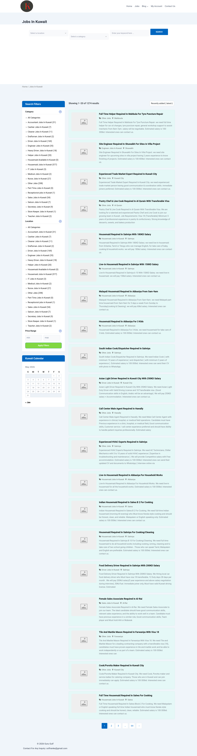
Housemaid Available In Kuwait (43, 160)
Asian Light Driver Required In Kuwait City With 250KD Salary (130, 378)
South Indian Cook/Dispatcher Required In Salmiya (124, 348)
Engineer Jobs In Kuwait (112, 148)
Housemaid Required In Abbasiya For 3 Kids (121, 321)
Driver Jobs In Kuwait (110, 383)
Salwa (130, 506)
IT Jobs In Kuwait (37, 169)
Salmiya (131, 239)
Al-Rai (125, 603)
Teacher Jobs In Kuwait (40, 216)
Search (159, 32)
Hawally (117, 413)
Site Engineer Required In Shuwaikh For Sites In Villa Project (129, 144)
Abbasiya (131, 296)
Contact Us (170, 6)
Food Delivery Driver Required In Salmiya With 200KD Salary (129, 565)
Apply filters (43, 345)
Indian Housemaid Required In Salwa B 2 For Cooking (126, 502)
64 (132, 725)
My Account (156, 6)
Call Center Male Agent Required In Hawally (121, 408)
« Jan (27, 402)
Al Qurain (118, 205)
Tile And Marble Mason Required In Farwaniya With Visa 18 (129, 632)
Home (129, 6)
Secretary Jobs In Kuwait (40, 207)
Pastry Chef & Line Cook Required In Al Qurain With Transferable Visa (134, 201)
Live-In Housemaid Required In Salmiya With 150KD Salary (128, 264)
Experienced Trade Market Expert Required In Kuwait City (128, 174)
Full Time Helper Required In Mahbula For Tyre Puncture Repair (131, 114)
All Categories (34, 118)
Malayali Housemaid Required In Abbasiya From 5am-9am (128, 291)
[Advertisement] (98, 66)
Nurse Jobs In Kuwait (39, 179)
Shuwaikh (129, 148)
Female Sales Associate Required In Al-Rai (120, 598)
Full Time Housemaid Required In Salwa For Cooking (125, 695)
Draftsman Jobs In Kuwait (41, 136)
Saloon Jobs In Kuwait (39, 202)
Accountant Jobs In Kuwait (42, 122)
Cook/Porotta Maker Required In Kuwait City (121, 665)
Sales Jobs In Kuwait (110, 603)
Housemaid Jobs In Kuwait (113, 239)
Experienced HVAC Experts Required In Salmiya (123, 442)
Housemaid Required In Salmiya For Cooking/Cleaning (126, 532)
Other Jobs (106, 118)
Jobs (137, 6)
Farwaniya (118, 636)
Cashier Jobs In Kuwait (39, 127)
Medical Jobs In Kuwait (40, 174)
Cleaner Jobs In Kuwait (40, 132)
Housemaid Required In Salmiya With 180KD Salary (125, 234)
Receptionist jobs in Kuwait (41, 193)
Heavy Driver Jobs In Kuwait (42, 150)
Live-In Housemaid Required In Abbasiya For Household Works (131, 475)
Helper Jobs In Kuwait (40, 155)
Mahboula (118, 118)
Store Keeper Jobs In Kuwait (42, 211)
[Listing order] (162, 103)
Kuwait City (119, 178)
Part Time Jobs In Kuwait (40, 188)
